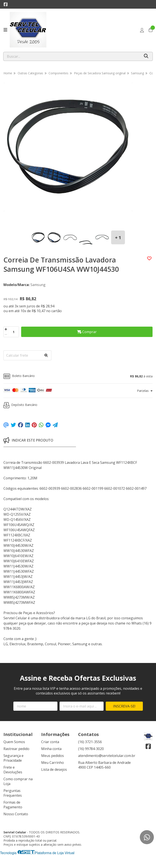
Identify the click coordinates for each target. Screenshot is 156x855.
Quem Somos (14, 741)
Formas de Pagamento (12, 804)
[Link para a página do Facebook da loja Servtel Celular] (5, 4)
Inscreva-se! (124, 706)
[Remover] (6, 334)
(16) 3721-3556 (90, 741)
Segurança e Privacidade (13, 758)
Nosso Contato (15, 814)
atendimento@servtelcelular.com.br (106, 755)
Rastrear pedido (16, 748)
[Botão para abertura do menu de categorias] (5, 30)
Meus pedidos (52, 755)
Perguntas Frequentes (12, 793)
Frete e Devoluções (12, 769)
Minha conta (51, 748)
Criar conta (50, 741)
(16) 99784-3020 (91, 748)
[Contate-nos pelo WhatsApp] (147, 837)
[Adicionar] (6, 329)
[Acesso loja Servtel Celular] (142, 30)
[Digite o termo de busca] (71, 56)
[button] (78, 376)
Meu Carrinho (52, 762)
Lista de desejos (54, 769)
